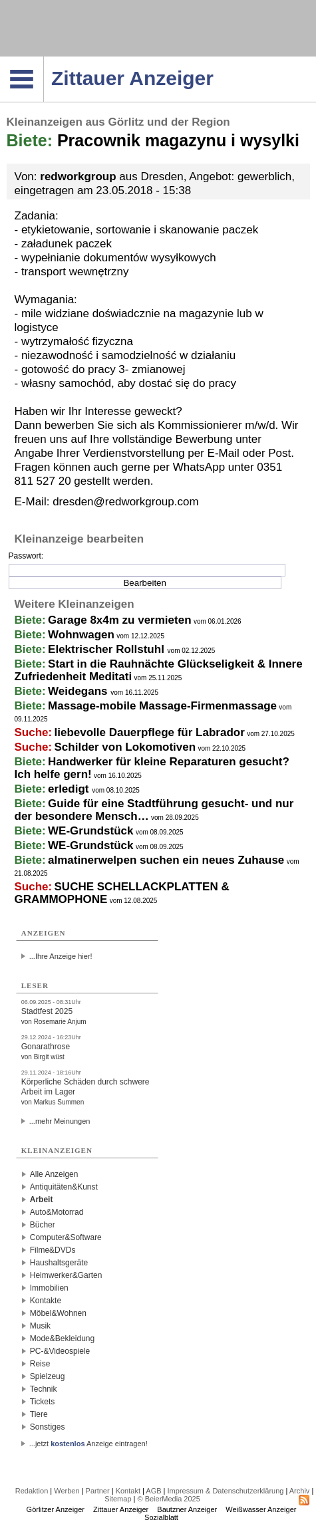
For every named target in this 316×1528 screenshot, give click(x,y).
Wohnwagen (81, 634)
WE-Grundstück (90, 831)
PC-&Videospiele (60, 1351)
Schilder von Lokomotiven (125, 747)
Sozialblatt (161, 1517)
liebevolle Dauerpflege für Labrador (150, 732)
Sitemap (117, 1499)
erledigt (70, 789)
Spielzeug (47, 1376)
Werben (66, 1491)
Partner (98, 1491)
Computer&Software (66, 1237)
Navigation (43, 60)
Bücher (42, 1224)
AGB (153, 1491)
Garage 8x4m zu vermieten (119, 620)
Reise (40, 1363)
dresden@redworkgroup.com (125, 501)
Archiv (299, 1491)
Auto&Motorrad (57, 1212)
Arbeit (41, 1199)
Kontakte (45, 1300)
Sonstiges (47, 1427)
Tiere (39, 1414)
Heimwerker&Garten (66, 1275)
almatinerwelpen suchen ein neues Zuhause (166, 860)
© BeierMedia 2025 (169, 1499)
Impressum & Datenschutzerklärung (226, 1491)
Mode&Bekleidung (62, 1338)
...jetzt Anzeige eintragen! (88, 1443)
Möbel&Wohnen (58, 1313)
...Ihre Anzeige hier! (60, 956)
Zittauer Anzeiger (120, 1509)
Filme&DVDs (53, 1250)
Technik (43, 1389)
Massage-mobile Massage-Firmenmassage (162, 706)
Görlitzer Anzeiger (55, 1509)
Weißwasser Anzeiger (261, 1509)
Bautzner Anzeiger (187, 1509)
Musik (40, 1326)
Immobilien (49, 1288)
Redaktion (32, 1491)
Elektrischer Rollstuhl (108, 649)
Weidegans (79, 691)
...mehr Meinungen (59, 1121)
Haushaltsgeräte (59, 1262)
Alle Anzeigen (54, 1174)
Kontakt (128, 1491)
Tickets (42, 1401)
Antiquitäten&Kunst (64, 1187)
